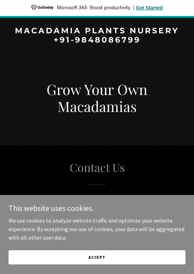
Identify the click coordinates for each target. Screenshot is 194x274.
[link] (97, 40)
